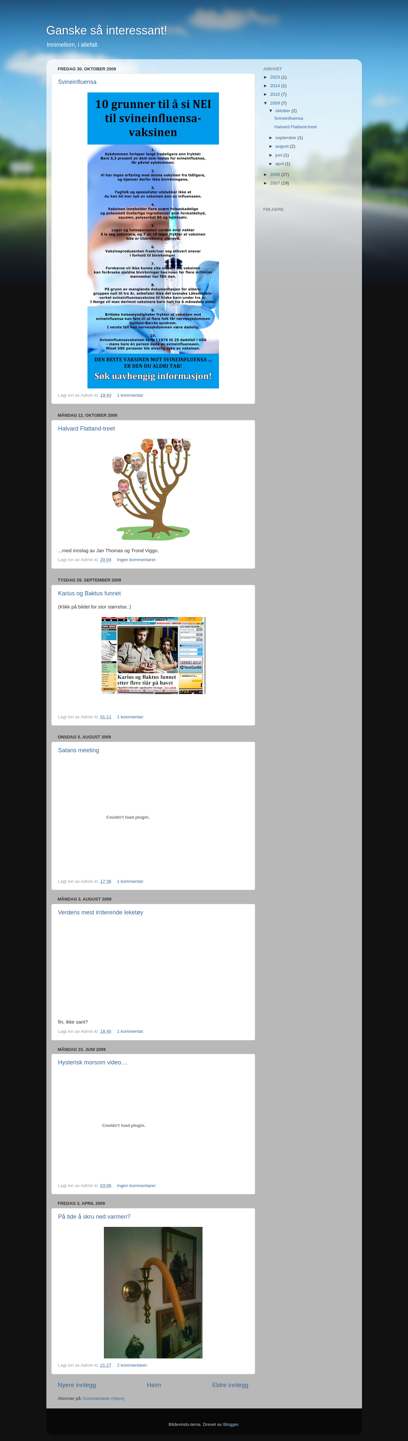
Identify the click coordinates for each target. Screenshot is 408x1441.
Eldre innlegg (230, 1384)
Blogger (230, 1424)
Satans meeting (78, 750)
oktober (284, 110)
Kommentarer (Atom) (104, 1398)
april (280, 163)
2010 (275, 94)
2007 (275, 183)
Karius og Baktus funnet (89, 593)
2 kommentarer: (132, 1365)
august (283, 146)
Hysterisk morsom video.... (93, 1062)
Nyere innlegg (77, 1384)
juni (280, 155)
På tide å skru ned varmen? (94, 1216)
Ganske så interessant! (106, 30)
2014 (275, 85)
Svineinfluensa (77, 82)
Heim (154, 1384)
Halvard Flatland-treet (86, 428)
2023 (275, 77)
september (287, 137)
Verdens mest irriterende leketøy (100, 912)
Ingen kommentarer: (137, 559)
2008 (275, 174)
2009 (275, 103)
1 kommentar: (130, 395)
